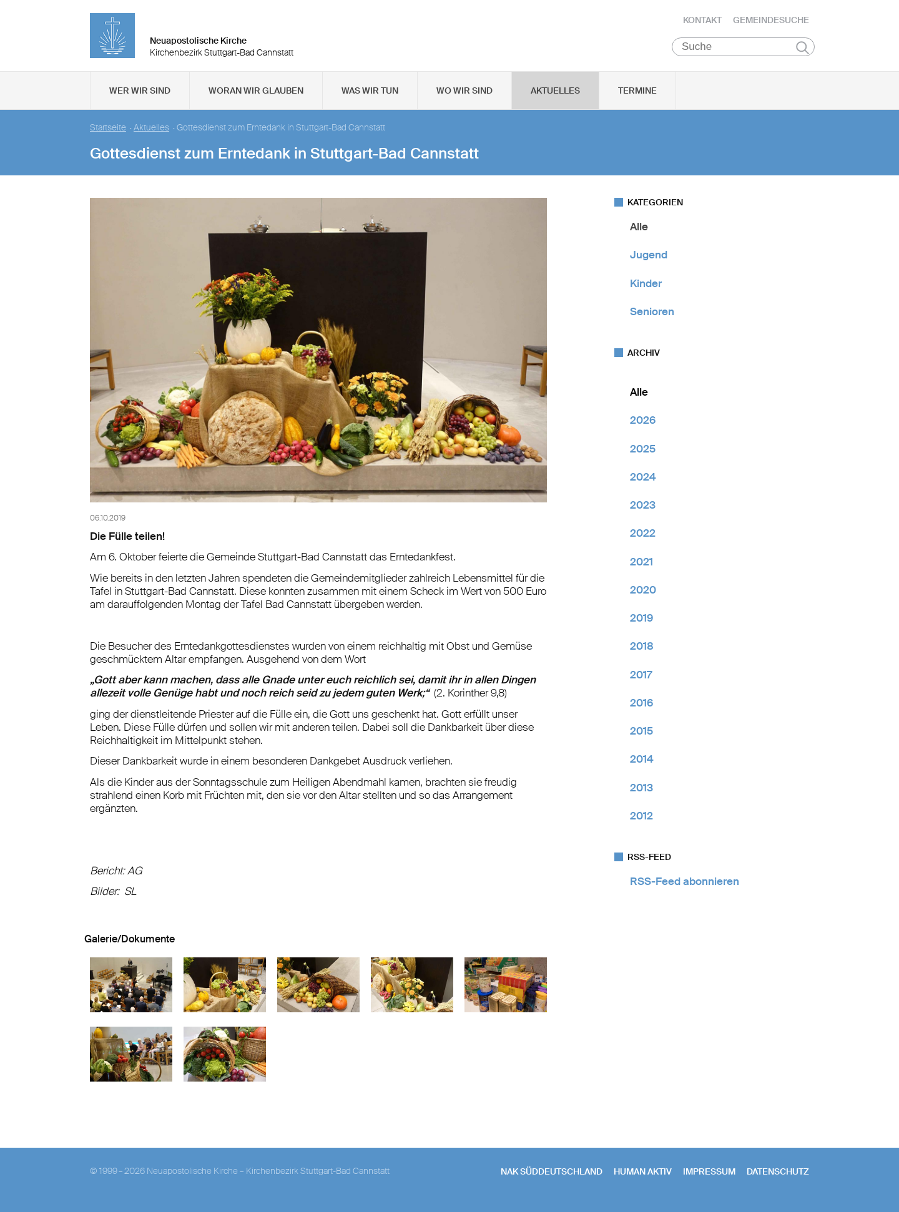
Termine (637, 94)
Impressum (709, 1175)
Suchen (802, 51)
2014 (642, 763)
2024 (643, 480)
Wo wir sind (464, 94)
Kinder (646, 287)
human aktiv (643, 1175)
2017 (641, 678)
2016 (641, 706)
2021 (641, 565)
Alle (639, 230)
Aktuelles (555, 94)
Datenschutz (778, 1175)
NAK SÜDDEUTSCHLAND (551, 1175)
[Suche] (743, 50)
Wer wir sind (139, 94)
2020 (643, 593)
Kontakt (702, 21)
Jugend (648, 258)
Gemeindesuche (771, 21)
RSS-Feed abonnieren (684, 885)
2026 (643, 424)
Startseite (108, 131)
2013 (641, 791)
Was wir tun (369, 94)
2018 (642, 650)
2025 (643, 452)
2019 (641, 621)
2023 (643, 509)
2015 (641, 734)
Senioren (652, 315)
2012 (641, 819)
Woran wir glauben (256, 94)
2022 (643, 537)
